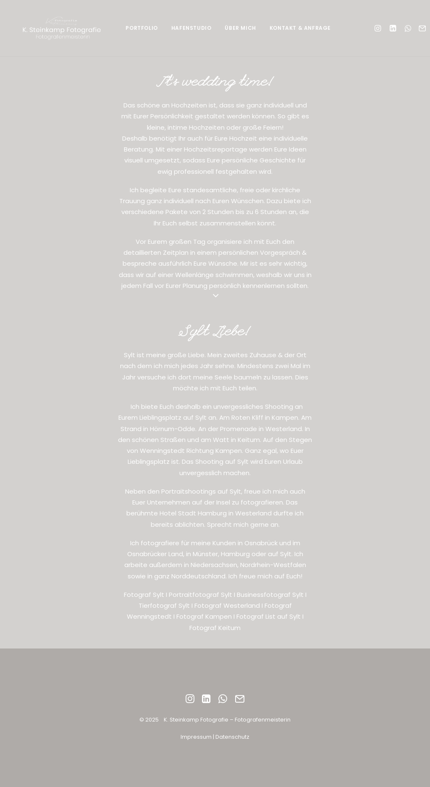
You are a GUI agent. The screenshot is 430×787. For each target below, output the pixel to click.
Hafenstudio (191, 27)
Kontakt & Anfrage (300, 27)
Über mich (240, 27)
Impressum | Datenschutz (215, 737)
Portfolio (141, 27)
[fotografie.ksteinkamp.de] (63, 28)
